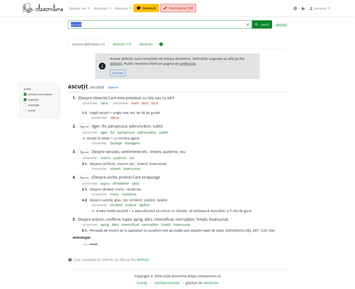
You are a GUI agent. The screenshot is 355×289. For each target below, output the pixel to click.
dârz (116, 224)
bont (136, 103)
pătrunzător (147, 132)
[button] (295, 8)
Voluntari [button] (101, 8)
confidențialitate (167, 283)
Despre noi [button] (78, 8)
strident (116, 205)
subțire (131, 205)
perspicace (127, 132)
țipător (144, 205)
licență (142, 283)
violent (116, 168)
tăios (105, 103)
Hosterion (210, 283)
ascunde (117, 73)
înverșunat (131, 168)
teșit (145, 103)
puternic (120, 158)
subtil (163, 132)
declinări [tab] (146, 44)
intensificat (131, 224)
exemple (33, 105)
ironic (115, 194)
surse (31, 110)
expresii (33, 100)
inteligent (132, 143)
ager (105, 132)
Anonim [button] (318, 8)
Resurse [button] (122, 8)
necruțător (150, 224)
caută (262, 24)
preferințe (188, 63)
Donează (146, 8)
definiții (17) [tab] (122, 44)
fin (113, 132)
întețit (166, 224)
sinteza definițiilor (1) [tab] (88, 44)
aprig (105, 224)
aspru (106, 183)
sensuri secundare (40, 94)
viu (131, 158)
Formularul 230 (178, 8)
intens (106, 158)
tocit (154, 103)
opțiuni (281, 24)
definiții (116, 63)
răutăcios (129, 194)
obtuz (115, 117)
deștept (116, 143)
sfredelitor (121, 183)
